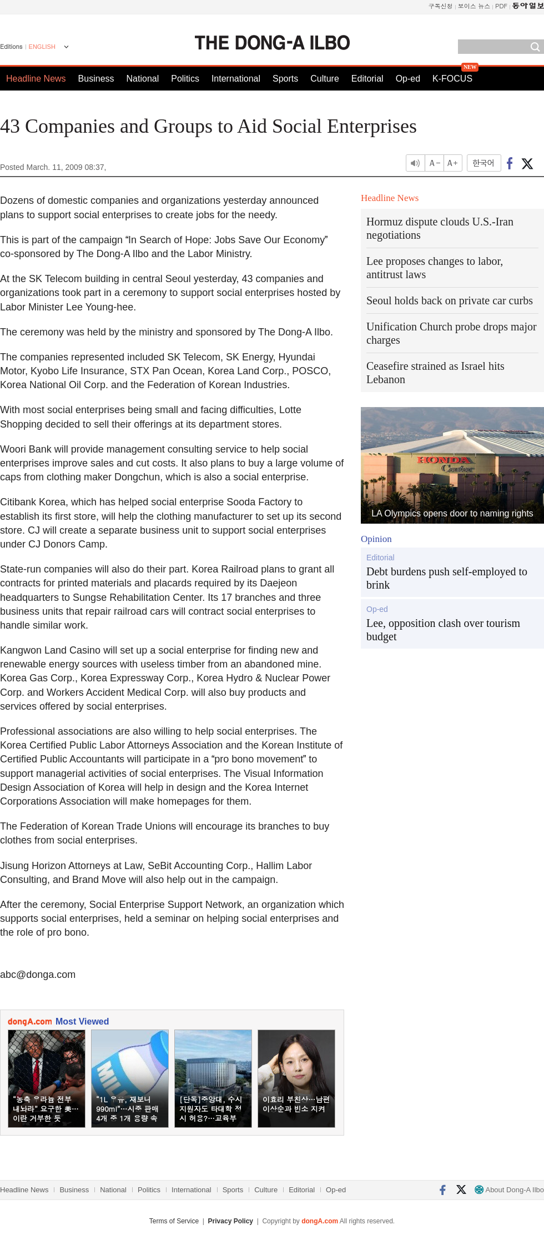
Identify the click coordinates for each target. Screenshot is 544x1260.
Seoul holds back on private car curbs (449, 300)
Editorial (367, 78)
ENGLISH (42, 46)
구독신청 (441, 6)
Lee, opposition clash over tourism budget (443, 629)
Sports (285, 78)
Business (96, 78)
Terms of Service (174, 1221)
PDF (501, 6)
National (143, 78)
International (235, 78)
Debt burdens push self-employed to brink (446, 578)
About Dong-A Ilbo (509, 1190)
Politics (185, 78)
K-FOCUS (452, 78)
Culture (324, 78)
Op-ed (408, 78)
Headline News (36, 78)
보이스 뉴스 (474, 6)
